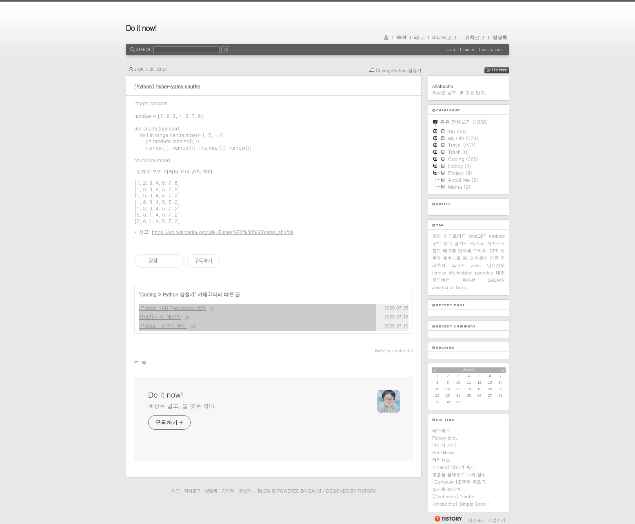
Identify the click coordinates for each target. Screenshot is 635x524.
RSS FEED (503, 70)
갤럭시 (461, 243)
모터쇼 (458, 265)
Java (476, 265)
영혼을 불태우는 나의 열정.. (460, 474)
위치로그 (474, 37)
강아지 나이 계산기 (160, 316)
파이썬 (468, 280)
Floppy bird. (444, 438)
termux (439, 273)
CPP (494, 251)
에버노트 (452, 258)
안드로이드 (455, 236)
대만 (500, 273)
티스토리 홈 (448, 519)
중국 (448, 243)
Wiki (401, 37)
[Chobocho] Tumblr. (454, 496)
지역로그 (192, 491)
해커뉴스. (442, 460)
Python (478, 243)
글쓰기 (244, 491)
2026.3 (469, 370)
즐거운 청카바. (447, 489)
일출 (494, 258)
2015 (467, 258)
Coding (148, 294)
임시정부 (496, 265)
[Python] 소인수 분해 (163, 325)
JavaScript (443, 287)
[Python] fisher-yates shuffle (167, 86)
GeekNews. (444, 452)
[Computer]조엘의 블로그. (459, 482)
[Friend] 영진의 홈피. (454, 467)
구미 (436, 243)
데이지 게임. (445, 445)
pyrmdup (484, 273)
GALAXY (496, 280)
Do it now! (141, 28)
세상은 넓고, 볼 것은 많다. (182, 406)
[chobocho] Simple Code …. (462, 504)
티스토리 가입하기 (487, 520)
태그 (419, 37)
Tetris (461, 287)
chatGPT (477, 236)
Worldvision (461, 273)
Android (496, 236)
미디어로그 (444, 37)
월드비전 (441, 280)
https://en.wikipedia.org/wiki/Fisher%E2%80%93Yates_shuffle (222, 231)
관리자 (228, 491)
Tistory (366, 491)
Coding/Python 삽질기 (398, 70)
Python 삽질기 (179, 294)
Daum (314, 491)
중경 (436, 236)
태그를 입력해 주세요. (465, 251)
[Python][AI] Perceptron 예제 (172, 307)
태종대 (481, 258)
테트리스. (442, 430)
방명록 (500, 37)
